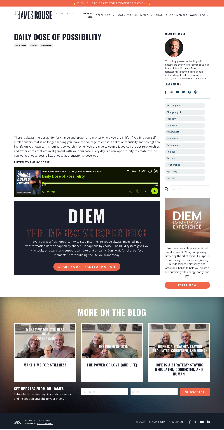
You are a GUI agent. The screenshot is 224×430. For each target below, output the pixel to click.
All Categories (174, 106)
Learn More (173, 85)
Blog (169, 15)
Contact (140, 422)
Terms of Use (176, 422)
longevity (172, 125)
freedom (171, 119)
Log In (204, 15)
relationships (46, 46)
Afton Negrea (45, 424)
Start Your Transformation (86, 267)
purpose (33, 46)
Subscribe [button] (195, 392)
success (171, 178)
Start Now (187, 285)
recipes (171, 158)
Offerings (105, 15)
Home (60, 13)
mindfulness (173, 132)
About (71, 13)
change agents (174, 112)
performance (20, 46)
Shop (159, 15)
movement (172, 138)
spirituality (172, 171)
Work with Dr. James (135, 15)
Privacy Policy (157, 422)
